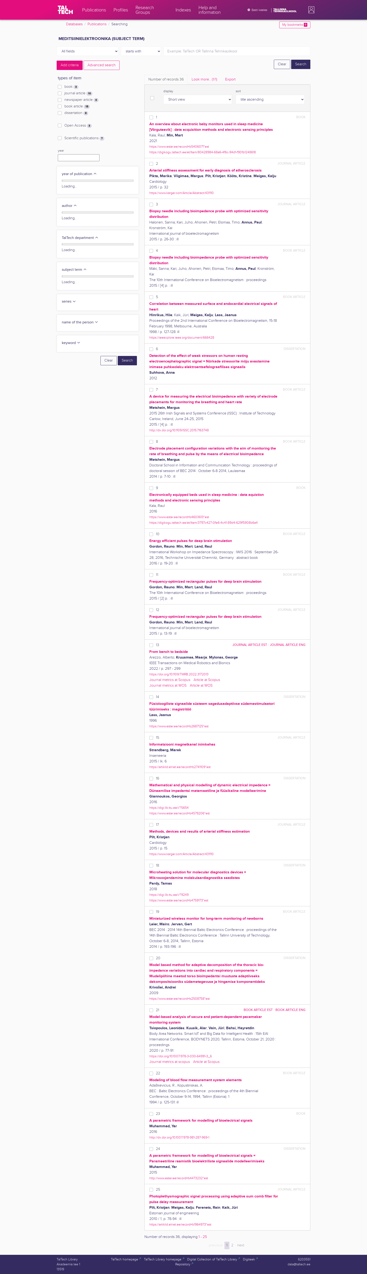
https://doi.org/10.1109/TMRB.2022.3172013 (179, 674)
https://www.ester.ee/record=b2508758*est (179, 999)
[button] (310, 10)
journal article (78, 93)
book (71, 86)
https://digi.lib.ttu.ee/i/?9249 (169, 895)
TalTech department (80, 238)
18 (157, 865)
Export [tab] (230, 79)
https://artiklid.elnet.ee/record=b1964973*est (180, 1224)
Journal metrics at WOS (168, 685)
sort (238, 91)
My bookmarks (294, 25)
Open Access (78, 125)
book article (77, 106)
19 (157, 912)
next (240, 1245)
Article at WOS (201, 685)
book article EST (258, 1010)
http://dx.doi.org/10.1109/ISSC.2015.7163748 (179, 430)
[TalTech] (65, 9)
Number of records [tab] (166, 79)
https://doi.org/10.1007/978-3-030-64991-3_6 (180, 1056)
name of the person (80, 322)
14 (157, 697)
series (69, 301)
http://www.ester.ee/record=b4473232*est (178, 1178)
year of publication (79, 174)
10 (157, 534)
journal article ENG (287, 645)
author (69, 206)
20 (158, 958)
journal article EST (249, 645)
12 (157, 610)
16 (157, 778)
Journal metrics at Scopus (169, 680)
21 (157, 1010)
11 (157, 575)
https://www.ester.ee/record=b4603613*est (179, 517)
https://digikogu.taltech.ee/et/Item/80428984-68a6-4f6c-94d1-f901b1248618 (202, 152)
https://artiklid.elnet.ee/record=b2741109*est (180, 767)
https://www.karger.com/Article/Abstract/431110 (181, 193)
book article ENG (290, 1010)
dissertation (76, 113)
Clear (282, 64)
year (61, 151)
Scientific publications (84, 138)
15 (157, 738)
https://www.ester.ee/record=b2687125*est (179, 726)
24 (158, 1149)
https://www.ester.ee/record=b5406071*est (179, 147)
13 (157, 645)
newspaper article (81, 100)
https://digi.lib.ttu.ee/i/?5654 (169, 808)
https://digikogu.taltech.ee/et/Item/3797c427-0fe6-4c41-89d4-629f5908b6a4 (203, 523)
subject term (74, 269)
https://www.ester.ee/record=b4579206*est (179, 813)
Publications (97, 24)
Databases (74, 24)
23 (158, 1114)
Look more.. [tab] (204, 79)
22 (158, 1073)
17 (157, 825)
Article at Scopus (207, 680)
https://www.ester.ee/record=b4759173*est (178, 900)
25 (158, 1189)
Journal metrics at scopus (169, 1062)
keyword (71, 343)
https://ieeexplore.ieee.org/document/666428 (181, 338)
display (168, 91)
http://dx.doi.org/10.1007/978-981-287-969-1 (179, 1137)
